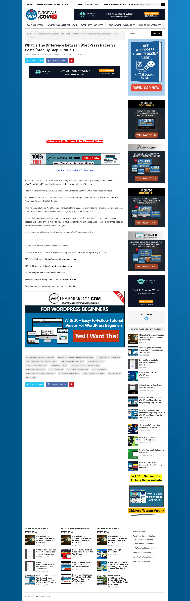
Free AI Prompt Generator (114, 551)
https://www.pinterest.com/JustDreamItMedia (55, 279)
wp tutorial (30, 377)
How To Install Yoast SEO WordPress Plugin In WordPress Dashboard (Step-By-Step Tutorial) (46, 579)
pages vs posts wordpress (36, 365)
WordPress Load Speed (92, 25)
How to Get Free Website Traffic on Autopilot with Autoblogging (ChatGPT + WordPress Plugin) (118, 565)
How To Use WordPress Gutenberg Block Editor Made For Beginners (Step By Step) (82, 578)
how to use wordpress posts (72, 361)
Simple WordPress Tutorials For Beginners (42, 55)
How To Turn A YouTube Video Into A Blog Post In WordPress (82, 552)
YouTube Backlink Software (86, 5)
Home (29, 5)
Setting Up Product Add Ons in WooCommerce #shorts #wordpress (46, 552)
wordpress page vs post (35, 369)
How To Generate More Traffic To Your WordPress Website (81, 564)
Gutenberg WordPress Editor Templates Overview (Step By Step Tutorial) (151, 350)
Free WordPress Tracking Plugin (52, 5)
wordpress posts (99, 369)
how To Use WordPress (110, 197)
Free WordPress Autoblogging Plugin (122, 5)
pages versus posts (95, 361)
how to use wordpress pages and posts (41, 361)
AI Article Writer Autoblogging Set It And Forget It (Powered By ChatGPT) (151, 337)
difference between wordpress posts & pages (75, 357)
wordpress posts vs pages (93, 373)
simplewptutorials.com (40, 597)
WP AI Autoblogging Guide (145, 548)
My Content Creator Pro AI (145, 544)
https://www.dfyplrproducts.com (57, 266)
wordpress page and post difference (85, 365)
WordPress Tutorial (33, 184)
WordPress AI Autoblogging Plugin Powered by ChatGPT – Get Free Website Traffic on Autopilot (118, 580)
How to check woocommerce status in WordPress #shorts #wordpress (46, 565)
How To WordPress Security (121, 25)
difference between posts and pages (40, 357)
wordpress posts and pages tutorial (40, 373)
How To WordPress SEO (150, 25)
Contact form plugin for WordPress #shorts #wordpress (149, 362)
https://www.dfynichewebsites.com (60, 259)
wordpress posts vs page (69, 373)
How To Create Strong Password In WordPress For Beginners (151, 465)
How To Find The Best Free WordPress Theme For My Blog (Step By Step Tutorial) (150, 400)
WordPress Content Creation (62, 25)
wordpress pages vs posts (77, 369)
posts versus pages (58, 365)
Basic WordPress (35, 25)
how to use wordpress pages (109, 357)
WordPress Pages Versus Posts (46, 34)
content (62, 218)
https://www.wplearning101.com (78, 184)
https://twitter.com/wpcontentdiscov (49, 272)
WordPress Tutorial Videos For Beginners (75, 170)
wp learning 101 (114, 373)
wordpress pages (56, 369)
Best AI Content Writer (144, 539)
